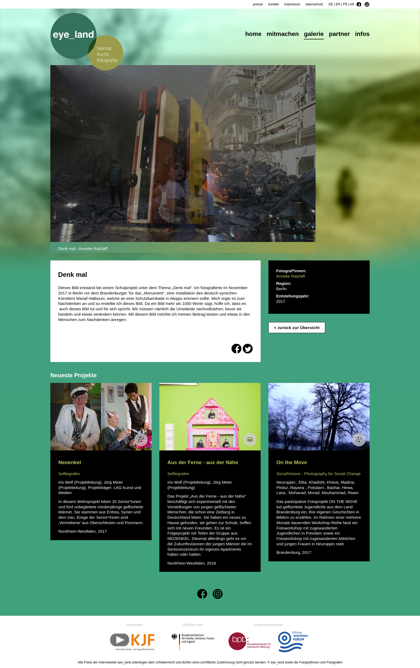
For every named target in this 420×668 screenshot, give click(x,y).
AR (352, 4)
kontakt (273, 4)
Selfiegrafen (69, 473)
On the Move (291, 462)
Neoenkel (69, 462)
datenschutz (314, 4)
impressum (292, 4)
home (253, 34)
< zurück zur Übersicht (297, 327)
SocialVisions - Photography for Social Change (318, 473)
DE (331, 4)
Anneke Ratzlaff (290, 276)
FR (345, 4)
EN (338, 4)
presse (258, 4)
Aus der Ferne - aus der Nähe (202, 462)
